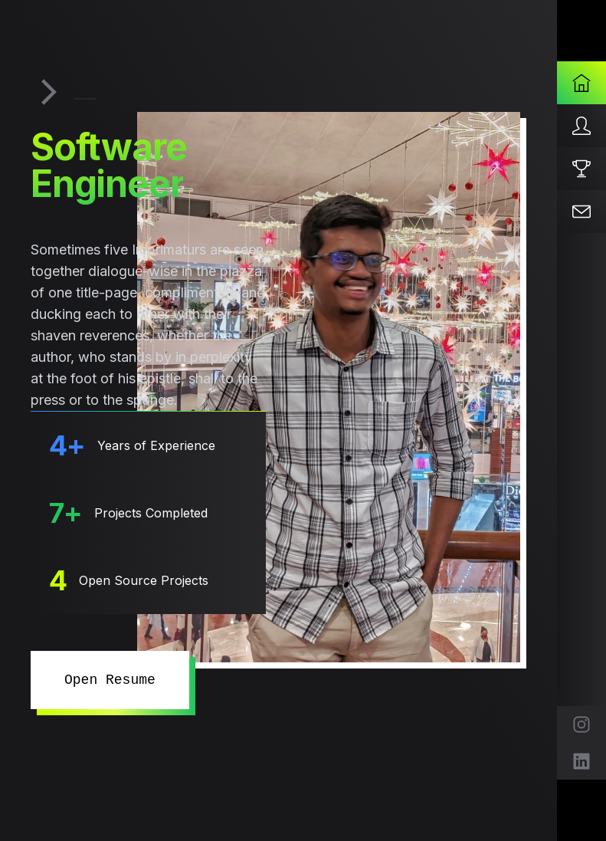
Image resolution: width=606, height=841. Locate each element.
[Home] (581, 82)
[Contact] (581, 211)
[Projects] (581, 168)
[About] (581, 125)
